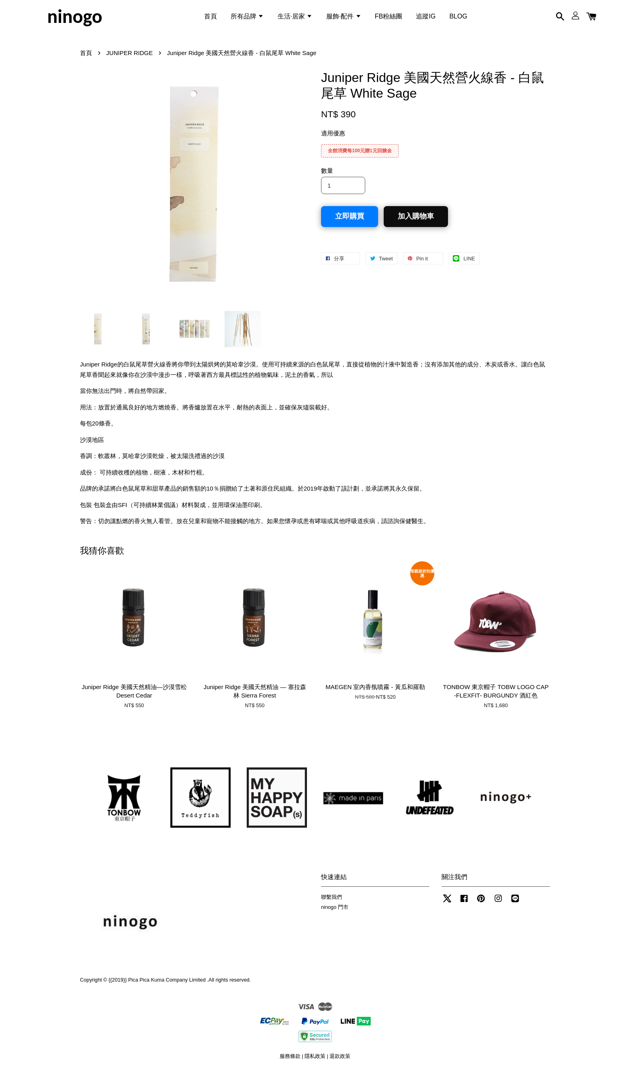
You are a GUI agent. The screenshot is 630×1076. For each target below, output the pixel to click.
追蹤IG (426, 17)
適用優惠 (333, 136)
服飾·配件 (343, 17)
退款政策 (339, 1060)
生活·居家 (295, 17)
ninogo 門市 (334, 910)
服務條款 (290, 1060)
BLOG (458, 17)
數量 (327, 174)
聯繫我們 (331, 901)
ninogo (74, 17)
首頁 (210, 17)
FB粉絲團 (388, 17)
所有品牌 (247, 17)
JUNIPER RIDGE (129, 56)
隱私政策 (315, 1060)
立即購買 (349, 220)
